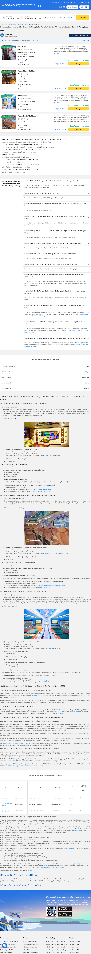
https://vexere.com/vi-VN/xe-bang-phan (40, 489)
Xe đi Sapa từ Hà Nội (6, 952)
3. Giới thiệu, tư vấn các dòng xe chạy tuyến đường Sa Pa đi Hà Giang (25, 164)
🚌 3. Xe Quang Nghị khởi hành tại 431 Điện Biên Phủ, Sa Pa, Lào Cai (25, 149)
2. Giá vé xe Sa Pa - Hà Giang (14, 162)
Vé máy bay (50, 938)
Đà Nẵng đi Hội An (74, 952)
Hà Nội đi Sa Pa (73, 947)
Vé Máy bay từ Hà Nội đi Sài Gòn (55, 941)
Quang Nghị (48, 648)
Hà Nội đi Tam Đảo (74, 950)
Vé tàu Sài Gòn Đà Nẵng (30, 947)
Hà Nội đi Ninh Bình (74, 941)
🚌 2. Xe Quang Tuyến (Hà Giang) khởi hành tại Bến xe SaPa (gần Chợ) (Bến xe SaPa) (30, 147)
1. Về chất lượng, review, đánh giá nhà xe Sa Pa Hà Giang (22, 159)
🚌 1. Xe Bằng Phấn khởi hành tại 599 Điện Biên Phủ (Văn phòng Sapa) (26, 144)
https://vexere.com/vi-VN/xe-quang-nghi (41, 680)
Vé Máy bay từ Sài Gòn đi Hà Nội (55, 947)
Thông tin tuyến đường (8, 154)
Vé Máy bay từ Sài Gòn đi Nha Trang (56, 944)
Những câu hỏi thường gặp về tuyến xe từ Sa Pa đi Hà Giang (19, 152)
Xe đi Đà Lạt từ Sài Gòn (7, 950)
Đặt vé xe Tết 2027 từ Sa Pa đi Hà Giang (13, 172)
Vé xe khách (3, 24)
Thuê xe (72, 938)
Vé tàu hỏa (27, 938)
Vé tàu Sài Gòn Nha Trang (30, 941)
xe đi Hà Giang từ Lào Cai (15, 24)
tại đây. (30, 870)
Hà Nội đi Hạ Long (74, 944)
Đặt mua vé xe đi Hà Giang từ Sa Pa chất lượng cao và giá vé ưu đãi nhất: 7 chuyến (32, 139)
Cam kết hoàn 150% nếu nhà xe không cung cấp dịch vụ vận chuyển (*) (28, 5)
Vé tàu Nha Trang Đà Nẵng (30, 952)
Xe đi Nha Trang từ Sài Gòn (8, 947)
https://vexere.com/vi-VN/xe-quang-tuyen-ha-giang (51, 585)
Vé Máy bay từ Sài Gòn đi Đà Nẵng (56, 950)
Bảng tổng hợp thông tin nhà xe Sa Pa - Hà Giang (16, 167)
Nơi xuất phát (9, 16)
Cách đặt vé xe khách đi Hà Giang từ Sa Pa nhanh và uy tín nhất (20, 169)
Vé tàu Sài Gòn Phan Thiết (30, 944)
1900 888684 (46, 491)
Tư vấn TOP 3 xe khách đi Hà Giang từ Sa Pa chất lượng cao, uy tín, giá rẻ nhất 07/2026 (26, 142)
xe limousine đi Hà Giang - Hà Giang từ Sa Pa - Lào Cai (19, 743)
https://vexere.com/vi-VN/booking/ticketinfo (52, 867)
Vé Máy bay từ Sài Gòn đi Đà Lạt (55, 952)
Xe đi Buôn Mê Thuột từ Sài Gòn (9, 941)
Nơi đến (29, 16)
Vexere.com (37, 695)
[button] (57, 181)
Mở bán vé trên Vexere (70, 2)
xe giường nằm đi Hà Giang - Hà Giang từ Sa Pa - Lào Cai (20, 764)
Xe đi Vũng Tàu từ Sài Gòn (7, 944)
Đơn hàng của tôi (56, 2)
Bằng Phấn (48, 455)
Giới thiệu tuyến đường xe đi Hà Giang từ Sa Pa (15, 157)
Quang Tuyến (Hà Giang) (52, 553)
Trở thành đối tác (83, 2)
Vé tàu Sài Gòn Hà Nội (29, 950)
